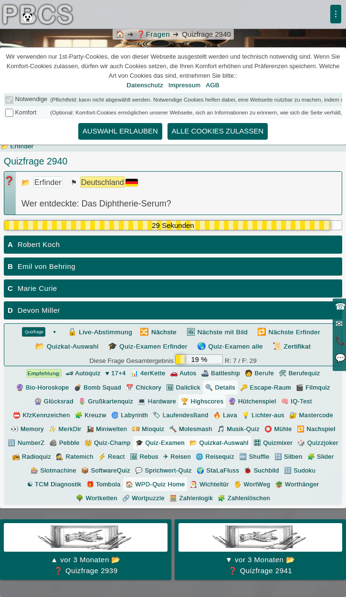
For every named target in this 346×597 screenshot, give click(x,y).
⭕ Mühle (278, 428)
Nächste (158, 332)
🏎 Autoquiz (63, 373)
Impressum (184, 85)
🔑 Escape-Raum (265, 387)
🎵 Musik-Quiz (238, 428)
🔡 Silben (288, 456)
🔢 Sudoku (300, 470)
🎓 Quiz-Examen (160, 442)
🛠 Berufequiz (299, 373)
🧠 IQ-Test (296, 401)
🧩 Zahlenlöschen (244, 498)
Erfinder (22, 146)
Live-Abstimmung (100, 332)
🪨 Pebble (64, 442)
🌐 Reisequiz (215, 456)
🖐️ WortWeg (252, 484)
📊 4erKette (148, 373)
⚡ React (111, 456)
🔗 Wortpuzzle (143, 498)
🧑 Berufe (259, 373)
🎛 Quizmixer (273, 442)
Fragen (153, 34)
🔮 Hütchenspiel (252, 401)
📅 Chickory (143, 387)
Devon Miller (34, 310)
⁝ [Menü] (336, 14)
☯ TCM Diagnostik (54, 484)
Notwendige (31, 99)
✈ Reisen (177, 456)
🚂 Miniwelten (106, 428)
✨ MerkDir (65, 428)
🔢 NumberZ (26, 442)
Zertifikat (292, 346)
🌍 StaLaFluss (218, 470)
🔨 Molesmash (190, 428)
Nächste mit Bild (217, 332)
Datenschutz (144, 85)
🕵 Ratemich (74, 456)
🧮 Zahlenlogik (191, 498)
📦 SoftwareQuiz (105, 470)
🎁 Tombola (103, 484)
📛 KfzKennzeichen (41, 415)
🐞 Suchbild (261, 470)
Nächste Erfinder (288, 332)
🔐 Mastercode (311, 415)
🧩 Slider (320, 456)
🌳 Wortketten (96, 498)
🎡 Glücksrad (53, 401)
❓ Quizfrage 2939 (86, 549)
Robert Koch (34, 244)
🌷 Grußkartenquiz (105, 401)
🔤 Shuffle (254, 456)
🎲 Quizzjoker (317, 442)
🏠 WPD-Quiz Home (155, 484)
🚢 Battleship (220, 373)
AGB (213, 85)
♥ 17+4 (115, 373)
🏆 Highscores (202, 401)
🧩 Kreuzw (90, 415)
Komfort (26, 112)
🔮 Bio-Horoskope (42, 387)
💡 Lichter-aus (263, 415)
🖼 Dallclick (183, 387)
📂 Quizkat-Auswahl (219, 442)
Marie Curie (32, 288)
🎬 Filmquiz (313, 387)
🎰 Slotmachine (53, 470)
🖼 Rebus (144, 456)
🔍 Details (220, 387)
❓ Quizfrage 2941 (260, 549)
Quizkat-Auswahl (67, 346)
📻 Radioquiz (31, 456)
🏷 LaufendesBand (180, 415)
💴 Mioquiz (148, 428)
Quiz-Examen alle (230, 346)
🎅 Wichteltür (209, 484)
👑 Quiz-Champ (107, 442)
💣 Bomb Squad (97, 387)
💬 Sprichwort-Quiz (163, 470)
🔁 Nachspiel (316, 428)
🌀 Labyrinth (129, 415)
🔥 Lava (225, 415)
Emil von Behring (41, 266)
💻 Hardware (157, 401)
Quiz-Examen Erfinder (148, 346)
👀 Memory (27, 428)
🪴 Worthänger (297, 484)
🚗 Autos (183, 373)
